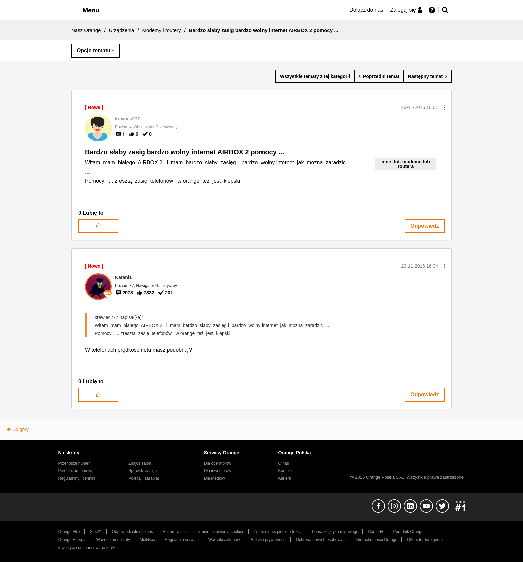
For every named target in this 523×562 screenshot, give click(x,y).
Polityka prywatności (268, 539)
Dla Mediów (214, 478)
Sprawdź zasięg (142, 470)
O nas (283, 463)
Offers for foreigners (425, 539)
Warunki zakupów (224, 539)
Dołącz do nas (366, 10)
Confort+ (376, 531)
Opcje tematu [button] (93, 50)
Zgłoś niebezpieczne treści (278, 531)
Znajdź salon (139, 463)
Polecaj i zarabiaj (143, 478)
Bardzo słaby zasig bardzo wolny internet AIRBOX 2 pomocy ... (184, 152)
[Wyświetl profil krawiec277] (127, 118)
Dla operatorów (217, 463)
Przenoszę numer (74, 463)
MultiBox (147, 539)
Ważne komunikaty (113, 539)
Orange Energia (72, 539)
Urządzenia (121, 30)
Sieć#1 (96, 531)
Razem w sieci (176, 531)
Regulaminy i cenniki (76, 478)
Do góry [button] (20, 429)
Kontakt (285, 470)
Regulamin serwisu (182, 539)
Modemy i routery (161, 30)
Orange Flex (69, 531)
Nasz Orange (86, 30)
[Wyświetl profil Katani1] (123, 277)
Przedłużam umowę (76, 470)
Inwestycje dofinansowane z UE (86, 547)
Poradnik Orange (408, 531)
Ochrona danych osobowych (321, 539)
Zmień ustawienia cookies (221, 531)
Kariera (284, 478)
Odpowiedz (424, 226)
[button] (444, 107)
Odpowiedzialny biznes (132, 531)
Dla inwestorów (217, 470)
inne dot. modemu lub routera (405, 164)
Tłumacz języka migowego (334, 531)
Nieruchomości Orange (376, 539)
